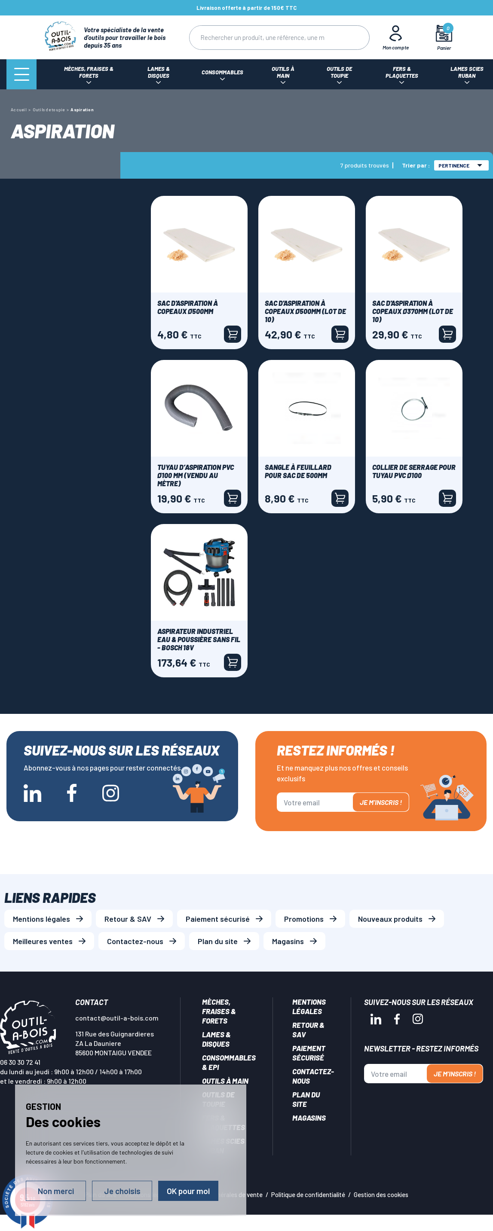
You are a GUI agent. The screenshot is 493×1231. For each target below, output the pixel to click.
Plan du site (218, 941)
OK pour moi (188, 1191)
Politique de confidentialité (308, 1194)
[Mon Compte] (395, 37)
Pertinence (460, 165)
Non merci (56, 1191)
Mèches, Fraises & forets (219, 1011)
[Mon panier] (443, 37)
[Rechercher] (262, 37)
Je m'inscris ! (381, 802)
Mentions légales (41, 918)
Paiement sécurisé (218, 918)
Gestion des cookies (381, 1194)
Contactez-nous (135, 941)
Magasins (288, 941)
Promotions (304, 918)
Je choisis (122, 1191)
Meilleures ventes (43, 941)
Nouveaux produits (390, 918)
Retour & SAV (127, 918)
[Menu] (21, 74)
